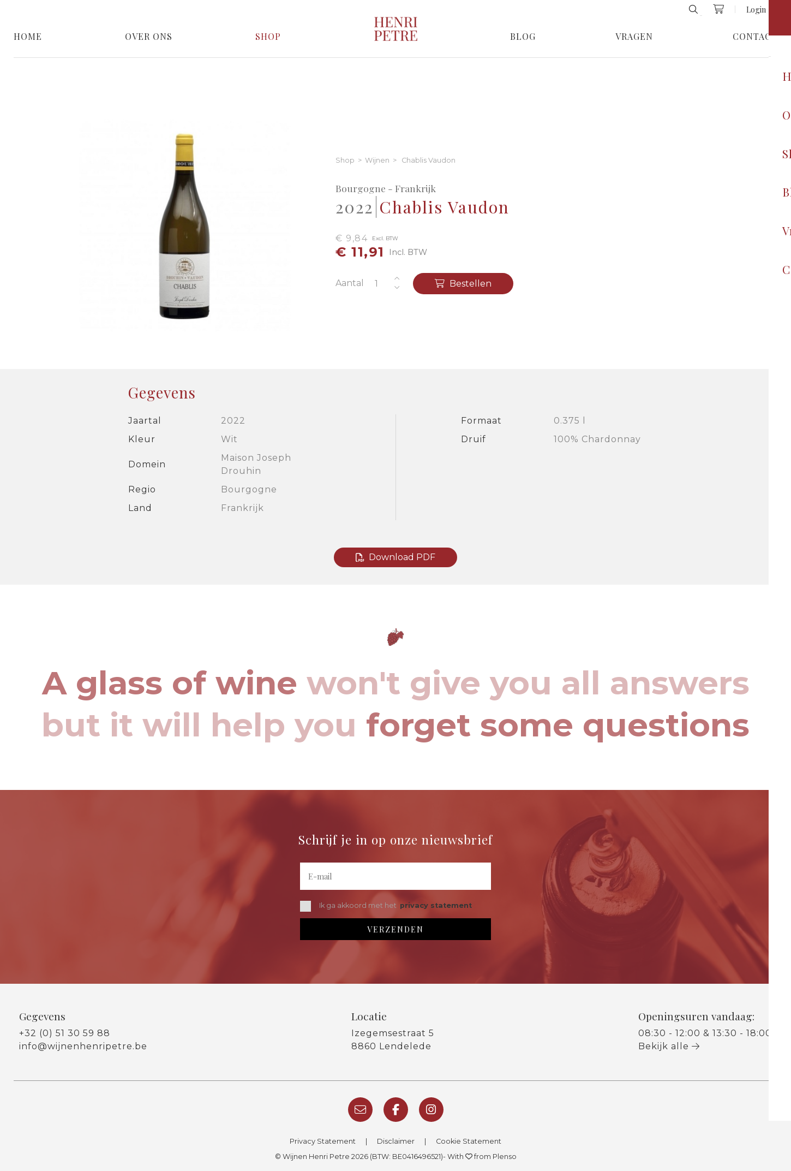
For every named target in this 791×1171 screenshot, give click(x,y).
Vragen (634, 36)
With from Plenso (482, 1156)
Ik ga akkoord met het (386, 906)
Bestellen (463, 283)
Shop (268, 36)
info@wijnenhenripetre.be (83, 1046)
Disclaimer (396, 1141)
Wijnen (377, 160)
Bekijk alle (669, 1046)
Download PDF (395, 557)
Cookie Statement (468, 1141)
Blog (523, 36)
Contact (755, 36)
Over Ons (148, 36)
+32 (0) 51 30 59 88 (64, 1033)
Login (756, 9)
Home (28, 36)
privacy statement (436, 905)
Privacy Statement (323, 1141)
